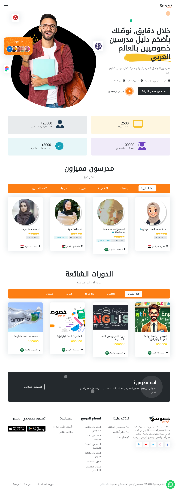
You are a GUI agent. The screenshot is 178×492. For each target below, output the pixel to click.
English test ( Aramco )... (25, 336)
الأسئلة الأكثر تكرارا (63, 427)
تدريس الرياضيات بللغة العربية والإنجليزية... (155, 338)
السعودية (119, 249)
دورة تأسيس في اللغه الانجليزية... (113, 338)
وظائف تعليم (66, 432)
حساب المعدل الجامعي (93, 468)
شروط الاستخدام (45, 484)
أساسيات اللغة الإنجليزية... (68, 336)
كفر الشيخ (155, 246)
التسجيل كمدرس (33, 387)
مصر (163, 246)
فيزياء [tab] (82, 188)
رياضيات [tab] (124, 188)
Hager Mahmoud (30, 229)
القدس (68, 246)
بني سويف (28, 246)
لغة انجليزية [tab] (147, 188)
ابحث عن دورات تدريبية (93, 437)
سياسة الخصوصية (22, 484)
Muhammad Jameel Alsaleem (114, 231)
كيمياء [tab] (63, 188)
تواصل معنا (123, 437)
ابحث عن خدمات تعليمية (93, 446)
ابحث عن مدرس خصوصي (93, 429)
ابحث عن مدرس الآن (154, 91)
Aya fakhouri (75, 229)
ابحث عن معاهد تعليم (93, 455)
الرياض (111, 249)
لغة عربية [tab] (103, 188)
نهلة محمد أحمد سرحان (154, 229)
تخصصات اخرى (39, 188)
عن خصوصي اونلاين (118, 427)
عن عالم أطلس (121, 432)
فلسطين (76, 246)
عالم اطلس (104, 484)
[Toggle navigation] (6, 5)
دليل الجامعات (93, 461)
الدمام (154, 352)
